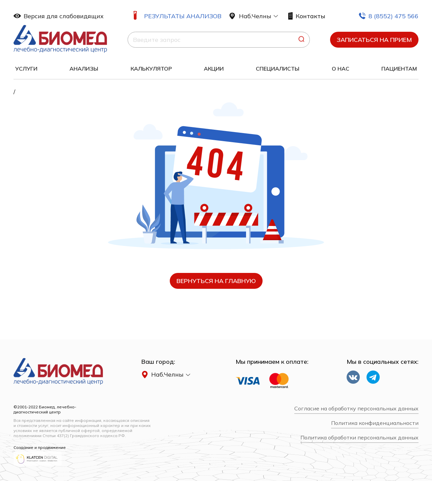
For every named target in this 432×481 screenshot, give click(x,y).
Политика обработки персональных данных (359, 437)
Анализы (84, 68)
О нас (340, 68)
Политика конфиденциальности (374, 423)
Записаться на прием (374, 40)
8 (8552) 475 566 (388, 16)
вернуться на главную (216, 281)
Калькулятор (151, 68)
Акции (214, 68)
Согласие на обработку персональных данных (356, 408)
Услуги (26, 68)
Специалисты (277, 68)
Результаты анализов (182, 16)
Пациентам (399, 68)
